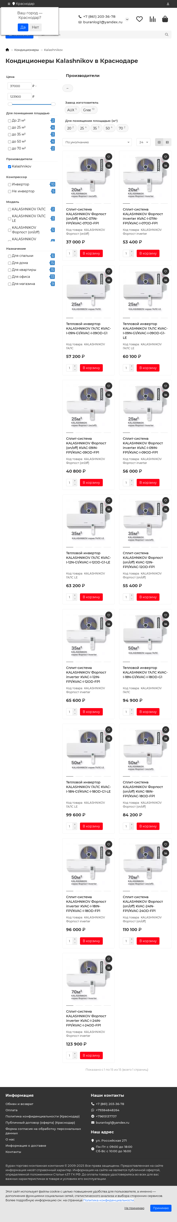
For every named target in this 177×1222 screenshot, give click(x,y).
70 (121, 128)
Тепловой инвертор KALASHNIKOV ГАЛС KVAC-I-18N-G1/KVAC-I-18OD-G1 (145, 672)
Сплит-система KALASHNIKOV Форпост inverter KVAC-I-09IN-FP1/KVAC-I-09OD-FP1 (143, 445)
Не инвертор (23, 191)
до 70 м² (19, 149)
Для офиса (21, 277)
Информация (20, 1095)
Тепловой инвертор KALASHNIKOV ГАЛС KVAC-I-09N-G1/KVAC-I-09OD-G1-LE (145, 331)
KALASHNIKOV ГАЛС (29, 209)
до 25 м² (19, 128)
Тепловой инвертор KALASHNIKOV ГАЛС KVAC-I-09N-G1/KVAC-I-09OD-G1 (88, 328)
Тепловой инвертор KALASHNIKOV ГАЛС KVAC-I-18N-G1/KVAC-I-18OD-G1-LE (88, 787)
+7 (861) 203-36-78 (96, 16)
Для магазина (23, 284)
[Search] (110, 35)
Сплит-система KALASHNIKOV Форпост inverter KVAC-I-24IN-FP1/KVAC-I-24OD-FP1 (86, 1019)
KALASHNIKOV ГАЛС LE (29, 218)
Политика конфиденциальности (108, 1200)
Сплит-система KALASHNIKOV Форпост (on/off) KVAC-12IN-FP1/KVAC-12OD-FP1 (143, 560)
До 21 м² (18, 120)
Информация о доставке (26, 1145)
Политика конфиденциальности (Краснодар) (43, 1116)
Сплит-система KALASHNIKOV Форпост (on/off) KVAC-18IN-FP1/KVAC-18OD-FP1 (143, 789)
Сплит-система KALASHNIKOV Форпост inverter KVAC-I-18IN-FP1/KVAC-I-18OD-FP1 (86, 904)
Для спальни (22, 256)
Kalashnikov (21, 166)
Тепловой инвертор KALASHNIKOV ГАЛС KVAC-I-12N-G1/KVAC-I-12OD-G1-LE (88, 558)
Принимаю (161, 1208)
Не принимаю (134, 1208)
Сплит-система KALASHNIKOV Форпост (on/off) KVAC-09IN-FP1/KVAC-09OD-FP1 (86, 445)
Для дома (20, 263)
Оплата (12, 1110)
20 (69, 128)
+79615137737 (106, 1116)
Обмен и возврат (19, 1104)
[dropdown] (9, 3)
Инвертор (20, 184)
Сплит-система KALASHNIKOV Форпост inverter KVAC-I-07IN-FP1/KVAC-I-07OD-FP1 (143, 216)
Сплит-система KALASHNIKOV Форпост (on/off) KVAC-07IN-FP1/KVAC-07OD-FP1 (86, 216)
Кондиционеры (26, 50)
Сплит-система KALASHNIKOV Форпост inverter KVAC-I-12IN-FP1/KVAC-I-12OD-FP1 (86, 675)
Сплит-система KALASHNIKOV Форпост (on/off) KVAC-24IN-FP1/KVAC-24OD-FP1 (143, 904)
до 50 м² (19, 141)
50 (108, 128)
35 (95, 128)
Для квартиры (24, 270)
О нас (10, 1139)
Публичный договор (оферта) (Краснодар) (40, 1122)
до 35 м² (19, 134)
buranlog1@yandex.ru (99, 22)
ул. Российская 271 (111, 1140)
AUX (70, 110)
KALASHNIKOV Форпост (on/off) (26, 230)
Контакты (13, 1152)
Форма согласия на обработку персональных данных (43, 1131)
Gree (87, 110)
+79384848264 (107, 1110)
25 (82, 128)
